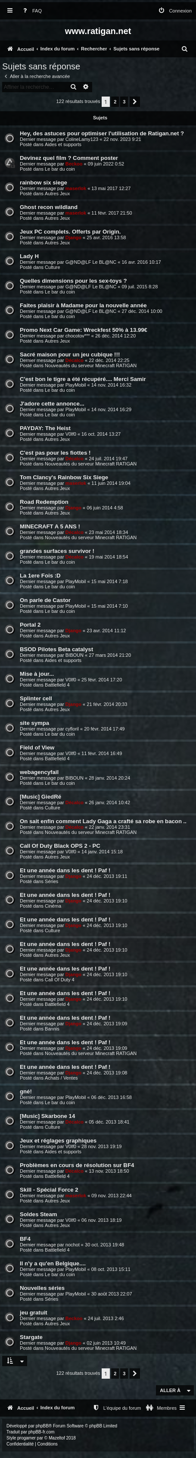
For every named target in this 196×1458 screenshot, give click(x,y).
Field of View (37, 747)
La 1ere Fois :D (40, 575)
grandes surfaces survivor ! (57, 551)
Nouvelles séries (42, 1288)
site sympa (34, 723)
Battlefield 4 (57, 684)
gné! (26, 1091)
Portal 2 (30, 624)
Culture (52, 267)
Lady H (29, 256)
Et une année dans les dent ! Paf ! (65, 870)
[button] (135, 102)
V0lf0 (70, 434)
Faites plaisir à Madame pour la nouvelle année (83, 305)
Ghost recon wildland (49, 207)
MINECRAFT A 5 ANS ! (50, 526)
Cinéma (53, 906)
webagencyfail (39, 772)
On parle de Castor (45, 600)
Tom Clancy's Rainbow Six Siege (64, 477)
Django (73, 237)
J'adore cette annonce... (52, 403)
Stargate (31, 1337)
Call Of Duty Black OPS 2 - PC (60, 846)
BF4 (25, 1239)
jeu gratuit (33, 1312)
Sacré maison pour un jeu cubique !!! (70, 354)
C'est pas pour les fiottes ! (55, 453)
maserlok (75, 188)
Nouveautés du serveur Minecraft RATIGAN (91, 365)
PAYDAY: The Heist (45, 428)
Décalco (74, 360)
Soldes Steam (38, 1214)
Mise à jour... (37, 674)
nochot (72, 1244)
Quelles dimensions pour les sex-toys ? (73, 281)
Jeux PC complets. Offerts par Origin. (70, 231)
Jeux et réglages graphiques (58, 1140)
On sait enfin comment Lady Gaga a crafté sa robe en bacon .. (103, 821)
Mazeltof (57, 1438)
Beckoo (74, 163)
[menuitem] (30, 11)
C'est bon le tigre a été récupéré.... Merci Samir (83, 379)
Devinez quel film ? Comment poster (69, 158)
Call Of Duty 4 (59, 979)
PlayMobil (75, 384)
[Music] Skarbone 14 (47, 1116)
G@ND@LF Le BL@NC (90, 262)
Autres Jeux (57, 193)
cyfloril (72, 728)
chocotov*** (77, 335)
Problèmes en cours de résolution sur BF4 (77, 1165)
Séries (51, 881)
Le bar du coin (60, 169)
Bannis (52, 1028)
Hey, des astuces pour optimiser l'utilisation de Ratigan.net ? (102, 133)
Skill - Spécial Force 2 (49, 1189)
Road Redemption (44, 502)
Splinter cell (36, 698)
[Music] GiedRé (40, 796)
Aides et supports (63, 144)
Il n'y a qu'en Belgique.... (53, 1263)
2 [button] (115, 101)
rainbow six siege (43, 182)
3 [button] (124, 101)
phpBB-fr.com (41, 1432)
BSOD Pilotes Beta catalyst (56, 649)
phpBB (42, 1426)
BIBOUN (74, 655)
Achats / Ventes (61, 1077)
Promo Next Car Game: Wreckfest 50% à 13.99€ (83, 330)
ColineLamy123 (81, 139)
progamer (26, 1438)
